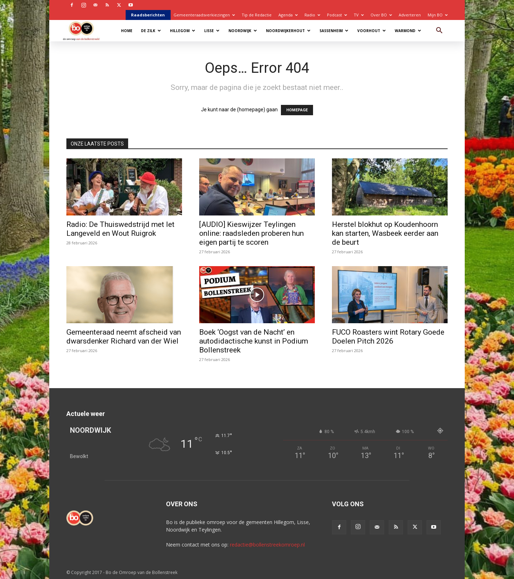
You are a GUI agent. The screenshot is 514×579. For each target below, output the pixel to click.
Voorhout (371, 30)
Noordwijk (242, 30)
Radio (312, 14)
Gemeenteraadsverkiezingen (204, 14)
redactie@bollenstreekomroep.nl (267, 544)
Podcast (337, 14)
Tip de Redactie (257, 14)
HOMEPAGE (297, 110)
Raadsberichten (148, 14)
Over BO (381, 14)
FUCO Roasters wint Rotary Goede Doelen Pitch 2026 (388, 336)
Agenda (288, 14)
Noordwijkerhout (288, 30)
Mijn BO (438, 14)
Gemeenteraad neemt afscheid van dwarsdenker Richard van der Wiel (123, 336)
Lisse (212, 30)
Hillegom (182, 30)
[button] (439, 31)
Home (126, 30)
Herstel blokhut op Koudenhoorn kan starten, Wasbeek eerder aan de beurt (385, 233)
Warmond (408, 30)
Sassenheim (333, 30)
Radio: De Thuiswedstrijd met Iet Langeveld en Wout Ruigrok (120, 229)
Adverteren (410, 14)
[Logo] (84, 30)
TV (359, 14)
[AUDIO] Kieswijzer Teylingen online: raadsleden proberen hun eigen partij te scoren (251, 233)
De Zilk (151, 30)
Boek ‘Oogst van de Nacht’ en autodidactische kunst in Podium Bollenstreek (253, 341)
